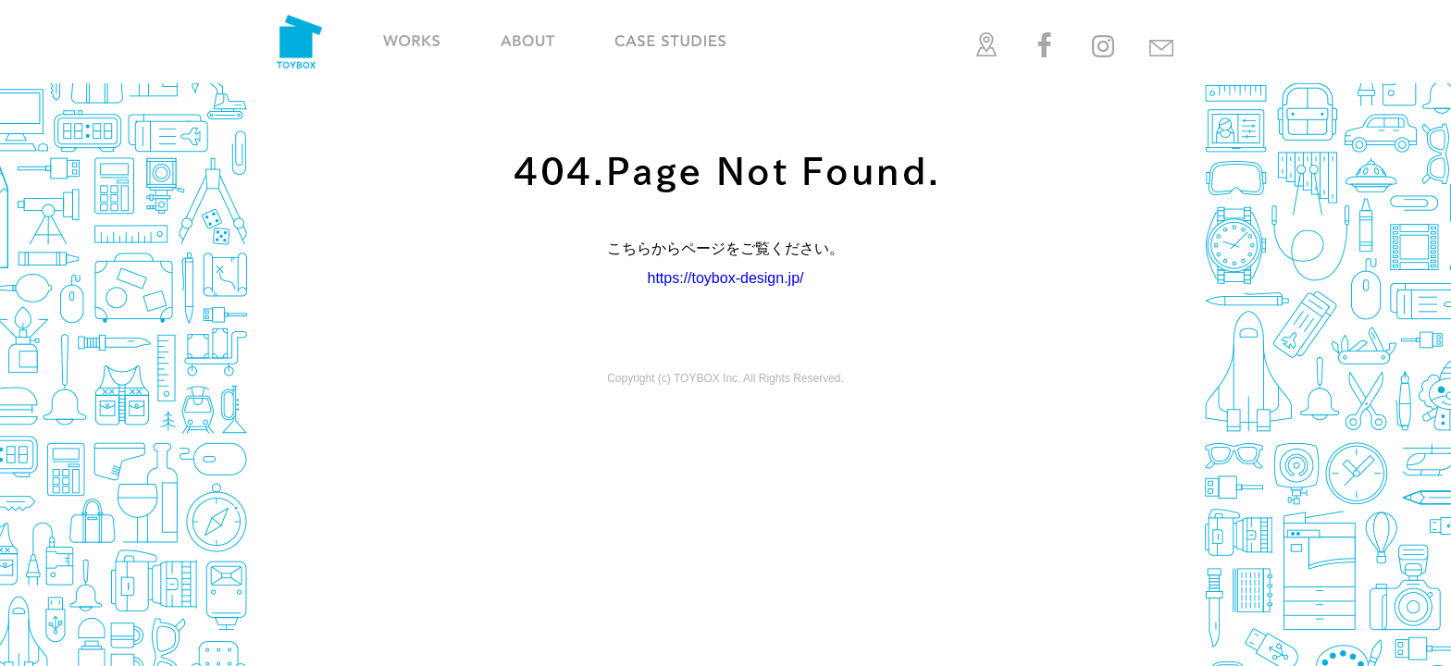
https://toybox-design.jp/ (726, 278)
